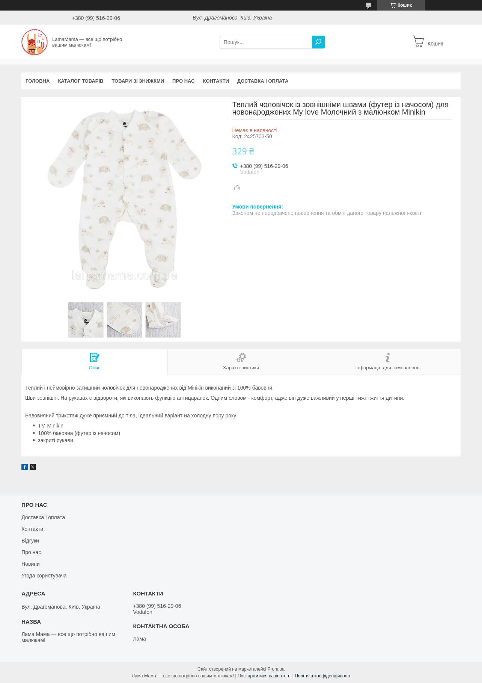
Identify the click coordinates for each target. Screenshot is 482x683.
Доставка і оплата (262, 81)
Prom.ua (276, 669)
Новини (30, 564)
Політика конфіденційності (322, 675)
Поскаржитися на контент (264, 675)
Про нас (183, 81)
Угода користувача (43, 576)
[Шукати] (318, 42)
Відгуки (30, 541)
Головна (38, 81)
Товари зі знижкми (137, 81)
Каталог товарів (80, 81)
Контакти (216, 81)
